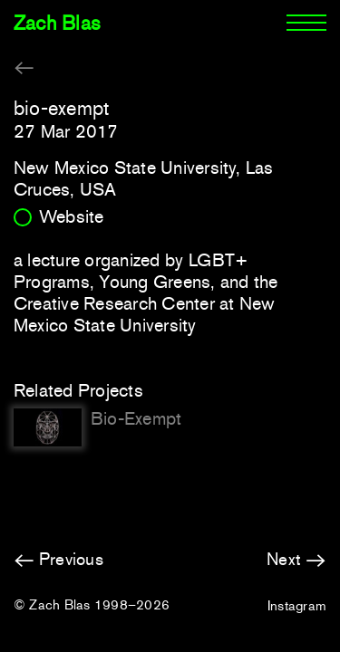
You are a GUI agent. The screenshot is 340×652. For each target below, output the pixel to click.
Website (71, 216)
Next (284, 559)
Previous (71, 559)
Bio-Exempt (136, 418)
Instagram (296, 606)
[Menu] (306, 24)
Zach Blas (57, 23)
